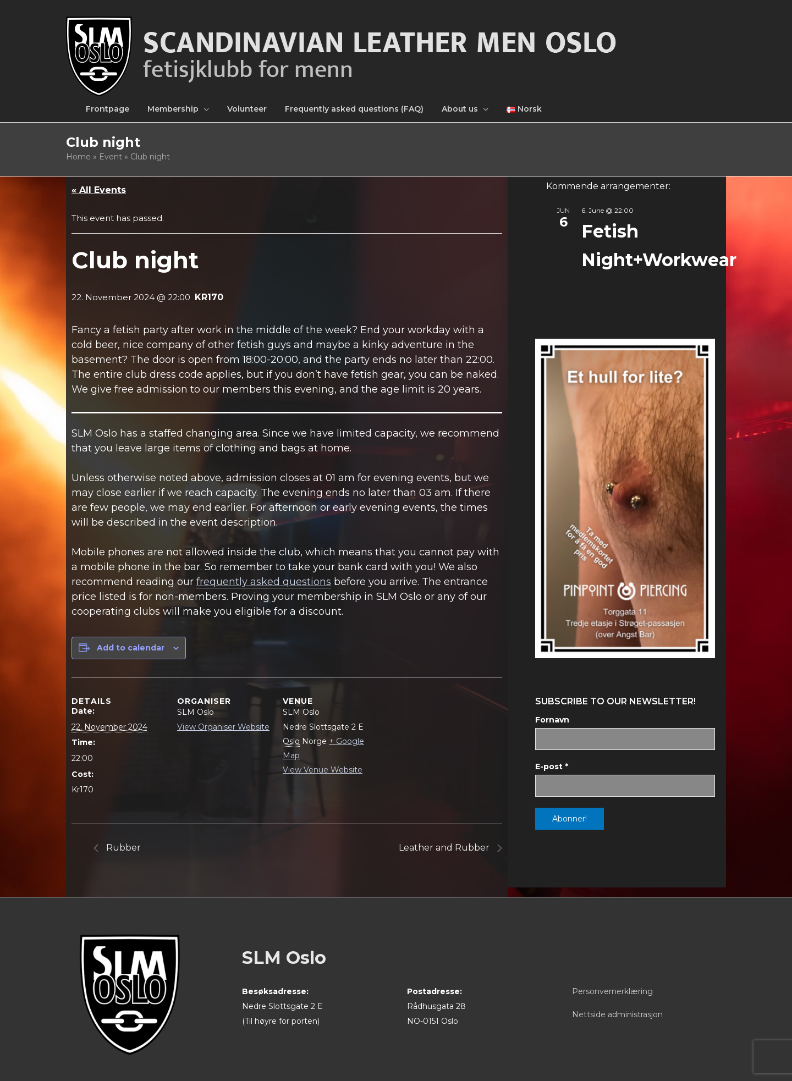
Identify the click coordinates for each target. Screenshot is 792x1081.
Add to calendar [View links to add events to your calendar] (130, 648)
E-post (551, 766)
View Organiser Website (223, 727)
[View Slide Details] (625, 498)
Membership (173, 109)
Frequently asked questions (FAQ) (354, 109)
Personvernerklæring (612, 991)
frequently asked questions (263, 582)
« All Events (99, 190)
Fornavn (552, 720)
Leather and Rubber (445, 847)
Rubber (122, 847)
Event (110, 157)
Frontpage (107, 109)
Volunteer (247, 109)
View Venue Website (322, 770)
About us (460, 109)
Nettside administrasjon (617, 1014)
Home (78, 157)
